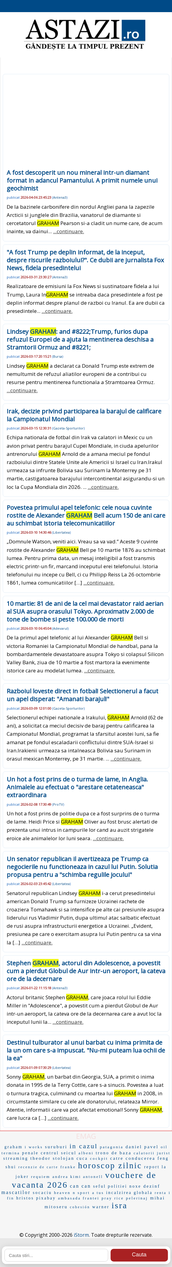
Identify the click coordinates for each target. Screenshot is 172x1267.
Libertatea (61, 532)
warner (101, 1207)
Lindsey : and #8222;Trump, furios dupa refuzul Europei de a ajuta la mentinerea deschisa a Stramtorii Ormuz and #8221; (80, 339)
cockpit (99, 1158)
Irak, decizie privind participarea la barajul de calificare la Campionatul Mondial (84, 415)
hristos (25, 1198)
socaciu (42, 1192)
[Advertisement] (86, 123)
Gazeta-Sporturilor (68, 428)
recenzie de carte (38, 1167)
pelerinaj (137, 1198)
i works (34, 1147)
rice (119, 1198)
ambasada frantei (78, 1198)
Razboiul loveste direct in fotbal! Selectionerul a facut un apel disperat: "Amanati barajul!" (82, 695)
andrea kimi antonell (77, 1176)
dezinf (151, 1186)
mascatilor (16, 1192)
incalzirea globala (129, 1192)
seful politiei (110, 1186)
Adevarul (60, 628)
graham (14, 1147)
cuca (82, 1158)
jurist (163, 1153)
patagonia (111, 1147)
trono (103, 1153)
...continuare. (68, 231)
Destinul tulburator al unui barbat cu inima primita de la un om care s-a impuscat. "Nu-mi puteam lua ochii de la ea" (86, 1050)
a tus (98, 1192)
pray (107, 1198)
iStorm (81, 1235)
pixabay (46, 1198)
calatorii (144, 1153)
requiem (40, 1176)
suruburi (56, 1146)
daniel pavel (142, 1146)
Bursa (57, 356)
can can (80, 1186)
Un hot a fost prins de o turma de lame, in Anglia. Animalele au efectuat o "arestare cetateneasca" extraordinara (77, 787)
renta (161, 1193)
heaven (62, 1192)
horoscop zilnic (110, 1165)
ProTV (58, 804)
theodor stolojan (52, 1158)
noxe (135, 1186)
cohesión (80, 1207)
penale (30, 1153)
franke (68, 1167)
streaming (15, 1158)
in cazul (83, 1146)
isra (119, 1205)
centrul (50, 1153)
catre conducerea (132, 1158)
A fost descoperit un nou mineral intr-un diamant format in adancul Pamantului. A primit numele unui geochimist (82, 180)
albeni (86, 1153)
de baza (121, 1152)
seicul (68, 1153)
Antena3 (59, 197)
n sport (81, 1192)
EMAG (86, 1136)
